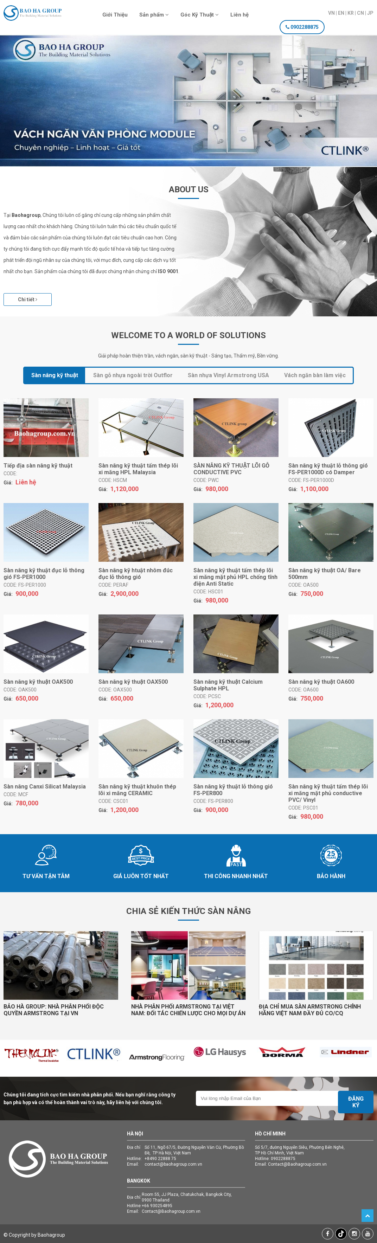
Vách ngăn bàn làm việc (315, 375)
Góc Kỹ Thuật (199, 15)
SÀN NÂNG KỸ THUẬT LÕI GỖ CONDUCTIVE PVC (231, 469)
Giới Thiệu (115, 15)
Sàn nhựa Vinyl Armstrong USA (228, 375)
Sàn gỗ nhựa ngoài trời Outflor (133, 375)
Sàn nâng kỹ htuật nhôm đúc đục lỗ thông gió (135, 573)
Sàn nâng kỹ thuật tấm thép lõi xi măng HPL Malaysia (138, 469)
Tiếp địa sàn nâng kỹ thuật (38, 465)
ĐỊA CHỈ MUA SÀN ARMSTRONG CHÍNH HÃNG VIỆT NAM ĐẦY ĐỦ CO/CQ (310, 1010)
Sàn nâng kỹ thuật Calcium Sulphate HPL (228, 685)
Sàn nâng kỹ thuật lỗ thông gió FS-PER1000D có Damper (328, 469)
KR (350, 13)
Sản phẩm (154, 15)
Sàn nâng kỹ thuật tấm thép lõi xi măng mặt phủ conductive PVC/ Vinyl (328, 793)
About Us (189, 189)
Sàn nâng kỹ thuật (54, 375)
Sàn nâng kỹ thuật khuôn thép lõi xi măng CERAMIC (137, 790)
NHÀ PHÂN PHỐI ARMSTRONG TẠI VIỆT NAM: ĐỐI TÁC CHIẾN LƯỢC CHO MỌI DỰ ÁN (188, 1010)
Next (354, 109)
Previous (22, 109)
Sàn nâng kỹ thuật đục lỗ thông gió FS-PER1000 (44, 573)
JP (370, 13)
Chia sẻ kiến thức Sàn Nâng (188, 911)
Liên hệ (239, 15)
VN (331, 13)
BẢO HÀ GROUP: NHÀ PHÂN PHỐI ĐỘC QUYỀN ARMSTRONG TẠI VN (54, 1010)
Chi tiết (27, 299)
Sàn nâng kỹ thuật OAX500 (133, 681)
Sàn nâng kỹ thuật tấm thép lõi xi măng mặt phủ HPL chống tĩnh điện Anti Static (235, 577)
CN (360, 13)
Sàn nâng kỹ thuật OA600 (321, 681)
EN (341, 13)
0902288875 (304, 27)
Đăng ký (356, 1102)
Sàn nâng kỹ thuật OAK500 (38, 681)
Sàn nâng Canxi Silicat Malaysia (45, 786)
